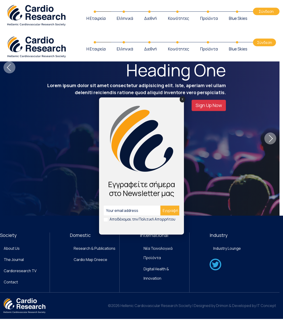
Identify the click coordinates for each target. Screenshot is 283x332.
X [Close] (182, 99)
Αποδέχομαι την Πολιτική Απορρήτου (142, 219)
